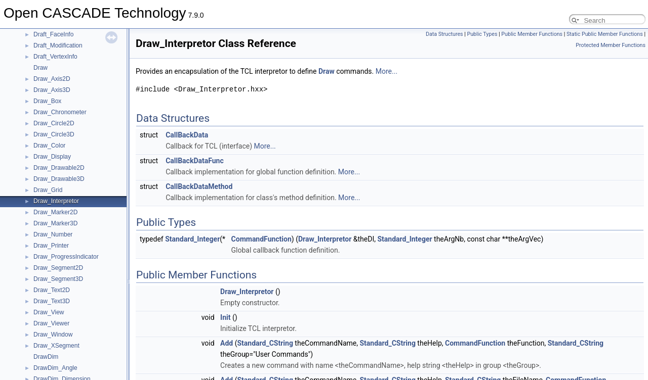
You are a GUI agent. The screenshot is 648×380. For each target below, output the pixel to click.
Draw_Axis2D (51, 78)
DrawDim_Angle (55, 367)
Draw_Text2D (51, 290)
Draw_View (48, 312)
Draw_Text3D (51, 301)
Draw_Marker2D (55, 212)
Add (226, 343)
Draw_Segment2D (58, 267)
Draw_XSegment (56, 345)
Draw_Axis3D (51, 89)
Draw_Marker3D (55, 223)
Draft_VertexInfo (55, 56)
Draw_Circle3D (53, 134)
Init (225, 317)
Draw (40, 67)
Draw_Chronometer (60, 112)
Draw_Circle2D (53, 123)
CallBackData (187, 135)
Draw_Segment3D (58, 278)
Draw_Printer (51, 245)
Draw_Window (52, 334)
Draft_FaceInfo (53, 34)
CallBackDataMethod (199, 186)
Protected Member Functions (610, 45)
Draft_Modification (58, 45)
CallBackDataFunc (195, 161)
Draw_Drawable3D (59, 178)
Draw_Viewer (51, 323)
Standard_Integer (192, 239)
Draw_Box (47, 101)
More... (386, 71)
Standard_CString (265, 343)
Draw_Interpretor (56, 201)
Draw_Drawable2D (59, 167)
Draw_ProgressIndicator (66, 256)
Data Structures (444, 34)
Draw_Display (52, 156)
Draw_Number (52, 234)
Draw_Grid (47, 190)
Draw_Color (49, 145)
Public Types (482, 34)
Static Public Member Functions (604, 34)
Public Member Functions (531, 34)
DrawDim (45, 356)
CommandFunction (261, 239)
